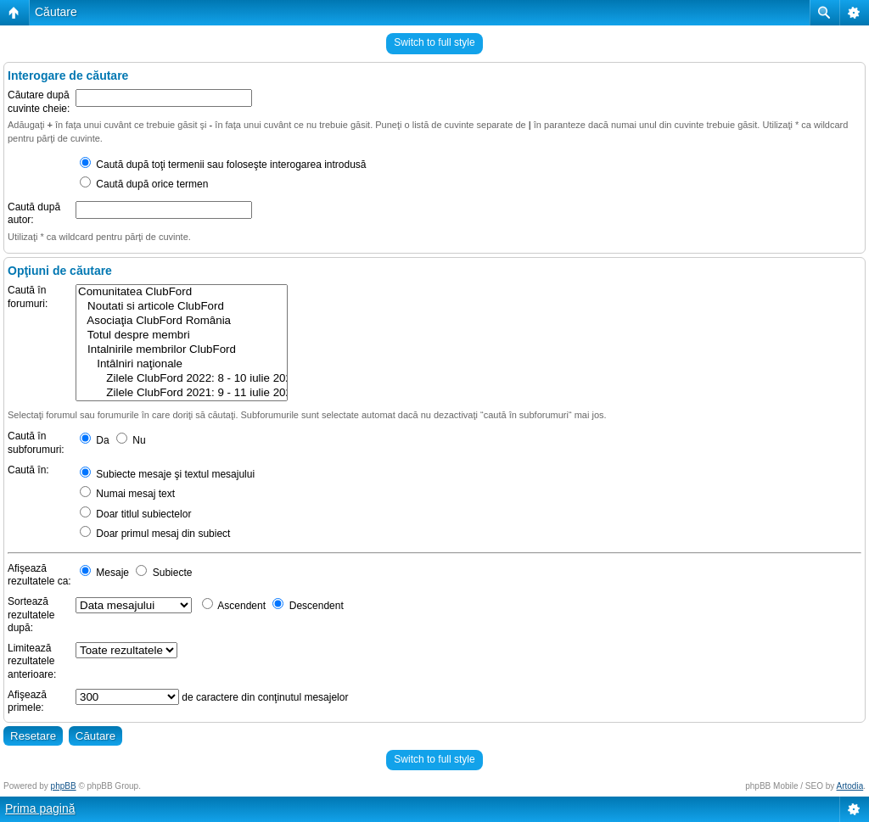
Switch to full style (434, 42)
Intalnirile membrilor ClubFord (181, 350)
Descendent (307, 606)
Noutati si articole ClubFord (181, 306)
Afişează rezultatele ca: (39, 575)
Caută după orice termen (144, 184)
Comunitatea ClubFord (181, 292)
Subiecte (164, 573)
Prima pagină (40, 808)
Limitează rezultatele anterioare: (32, 661)
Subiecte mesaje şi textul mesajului (167, 474)
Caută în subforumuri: (36, 443)
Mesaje (104, 573)
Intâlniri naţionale (181, 364)
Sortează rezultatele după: (31, 615)
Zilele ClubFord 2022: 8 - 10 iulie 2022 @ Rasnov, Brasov (181, 379)
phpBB (63, 786)
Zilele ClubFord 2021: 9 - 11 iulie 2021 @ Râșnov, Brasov (181, 393)
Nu (131, 440)
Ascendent (234, 606)
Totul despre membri (181, 335)
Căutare (56, 12)
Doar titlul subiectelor (135, 514)
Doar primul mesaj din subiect (155, 534)
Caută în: (28, 470)
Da (94, 440)
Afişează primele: (27, 701)
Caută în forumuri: (28, 297)
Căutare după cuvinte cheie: (39, 102)
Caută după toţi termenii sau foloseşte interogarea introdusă (223, 165)
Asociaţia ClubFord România (181, 321)
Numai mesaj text (127, 494)
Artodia (850, 786)
